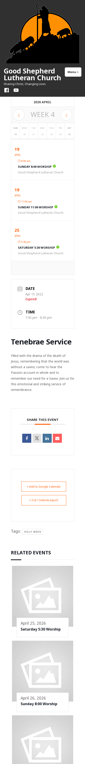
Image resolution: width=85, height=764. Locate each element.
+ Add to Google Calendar (44, 487)
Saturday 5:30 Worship (36, 247)
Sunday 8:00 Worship (35, 167)
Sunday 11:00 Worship (35, 207)
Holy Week (32, 531)
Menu (74, 72)
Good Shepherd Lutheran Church (32, 74)
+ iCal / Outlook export (43, 500)
